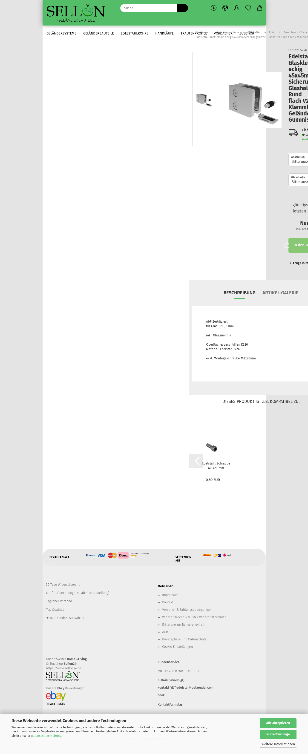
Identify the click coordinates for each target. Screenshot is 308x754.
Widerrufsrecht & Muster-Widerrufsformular (194, 619)
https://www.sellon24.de (63, 670)
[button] (225, 8)
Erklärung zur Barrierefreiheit (183, 626)
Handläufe (164, 33)
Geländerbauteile (98, 33)
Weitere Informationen (278, 744)
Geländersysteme (61, 33)
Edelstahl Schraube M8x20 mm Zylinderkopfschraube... (216, 467)
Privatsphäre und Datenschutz (184, 641)
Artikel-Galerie (280, 294)
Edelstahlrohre (134, 33)
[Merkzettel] (248, 8)
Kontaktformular (170, 706)
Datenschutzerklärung (46, 735)
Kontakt (167, 604)
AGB (165, 633)
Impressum (170, 597)
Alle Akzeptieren (278, 723)
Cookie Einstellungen (177, 648)
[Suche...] (182, 8)
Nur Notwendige (278, 734)
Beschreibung (240, 294)
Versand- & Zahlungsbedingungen (187, 611)
